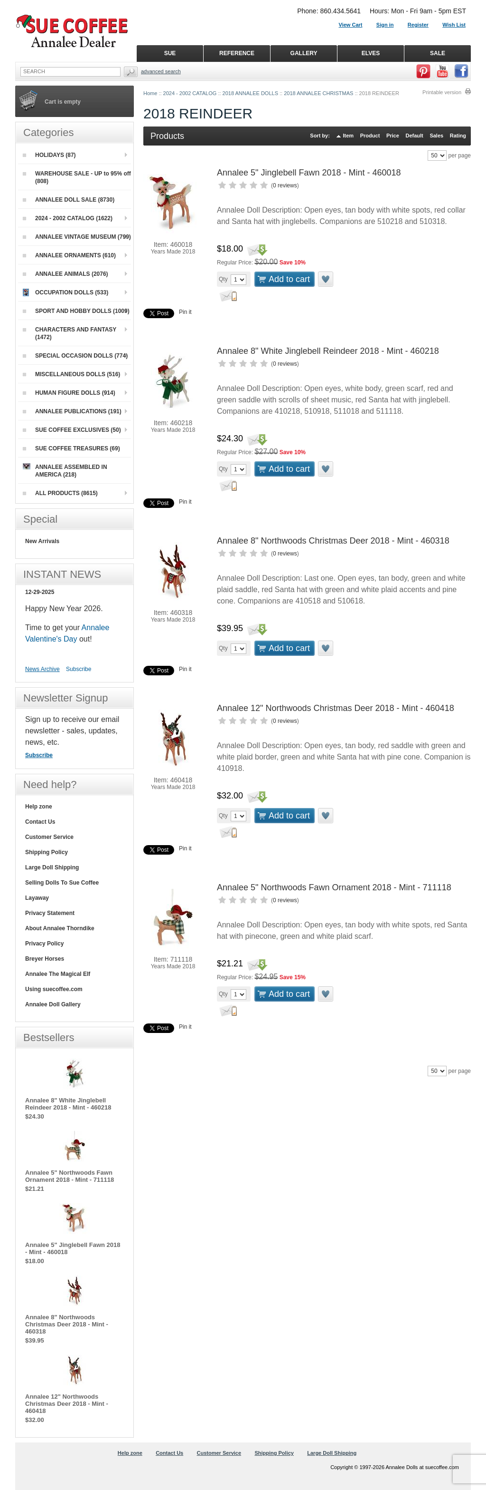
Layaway (37, 898)
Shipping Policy (46, 852)
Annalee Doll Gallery (53, 1004)
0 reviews (285, 185)
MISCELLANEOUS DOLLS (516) (71, 374)
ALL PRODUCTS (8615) (60, 493)
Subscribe (78, 669)
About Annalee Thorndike (59, 928)
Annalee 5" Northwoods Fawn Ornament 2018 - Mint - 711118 (334, 887)
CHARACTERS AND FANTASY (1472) (69, 333)
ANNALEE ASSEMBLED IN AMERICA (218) (65, 470)
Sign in (385, 25)
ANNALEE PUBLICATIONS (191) (72, 411)
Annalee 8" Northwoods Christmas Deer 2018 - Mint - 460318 (333, 540)
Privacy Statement (50, 913)
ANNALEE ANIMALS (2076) (65, 274)
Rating (458, 135)
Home (150, 93)
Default (414, 135)
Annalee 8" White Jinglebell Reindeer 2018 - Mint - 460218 (328, 351)
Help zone (38, 806)
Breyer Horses (44, 958)
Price (392, 135)
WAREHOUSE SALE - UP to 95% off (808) (77, 177)
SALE (437, 53)
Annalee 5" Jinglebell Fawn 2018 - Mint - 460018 (309, 172)
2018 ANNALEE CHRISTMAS (318, 93)
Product (370, 135)
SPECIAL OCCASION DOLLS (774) (75, 355)
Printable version (441, 92)
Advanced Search (161, 71)
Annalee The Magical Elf (57, 974)
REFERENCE (236, 53)
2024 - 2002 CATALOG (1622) (67, 218)
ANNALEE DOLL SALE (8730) (68, 199)
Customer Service (49, 837)
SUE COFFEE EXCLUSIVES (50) (72, 430)
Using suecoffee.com (54, 989)
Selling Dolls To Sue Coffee (62, 882)
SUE (170, 53)
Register (418, 25)
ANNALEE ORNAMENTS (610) (69, 255)
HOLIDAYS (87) (49, 155)
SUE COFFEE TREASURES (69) (71, 448)
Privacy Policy (44, 943)
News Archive (42, 669)
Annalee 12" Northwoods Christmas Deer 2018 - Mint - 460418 (335, 708)
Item (348, 135)
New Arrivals (42, 541)
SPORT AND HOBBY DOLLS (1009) (76, 311)
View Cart (351, 25)
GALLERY (304, 53)
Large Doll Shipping (52, 867)
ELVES (371, 53)
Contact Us (40, 821)
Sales (436, 135)
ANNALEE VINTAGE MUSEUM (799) (77, 237)
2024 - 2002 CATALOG (190, 93)
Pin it (185, 312)
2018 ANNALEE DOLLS (250, 93)
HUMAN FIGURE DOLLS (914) (69, 393)
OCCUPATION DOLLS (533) (65, 292)
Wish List (454, 25)
